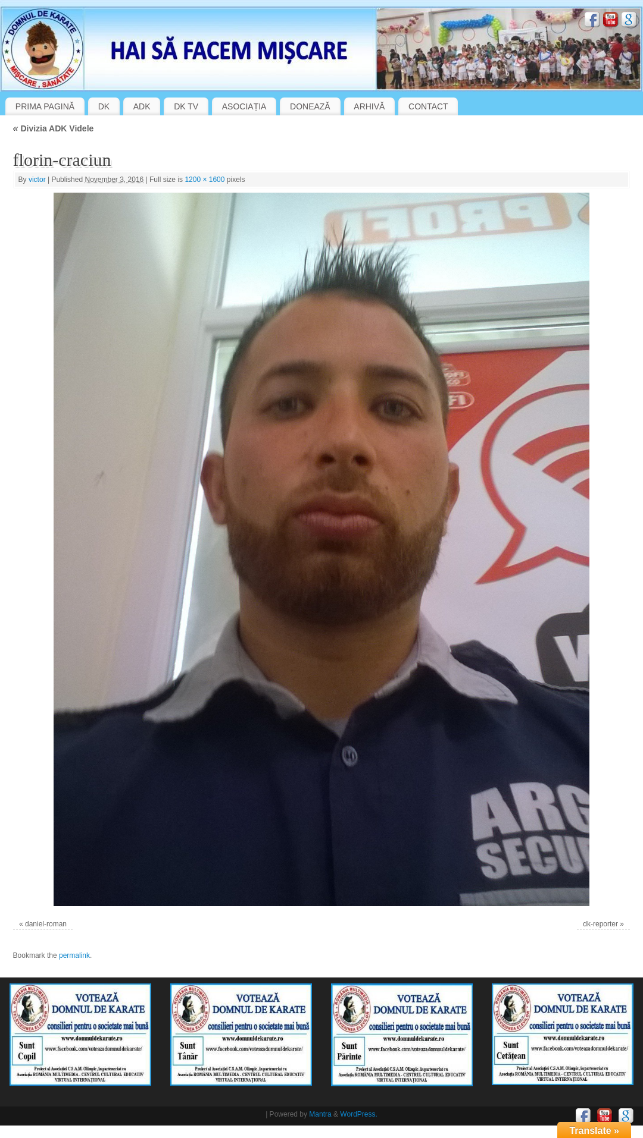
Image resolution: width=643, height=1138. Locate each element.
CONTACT (428, 106)
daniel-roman (46, 924)
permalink (74, 955)
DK (104, 106)
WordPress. (358, 1114)
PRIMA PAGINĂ (44, 106)
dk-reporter (600, 924)
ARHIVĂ (369, 106)
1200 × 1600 (204, 179)
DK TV (186, 106)
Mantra (320, 1114)
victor (37, 179)
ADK (142, 106)
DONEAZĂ (310, 106)
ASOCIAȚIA (244, 106)
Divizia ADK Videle (53, 128)
